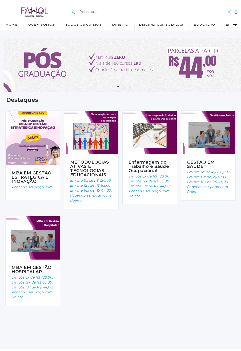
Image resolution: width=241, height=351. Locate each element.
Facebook (15, 337)
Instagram (15, 332)
